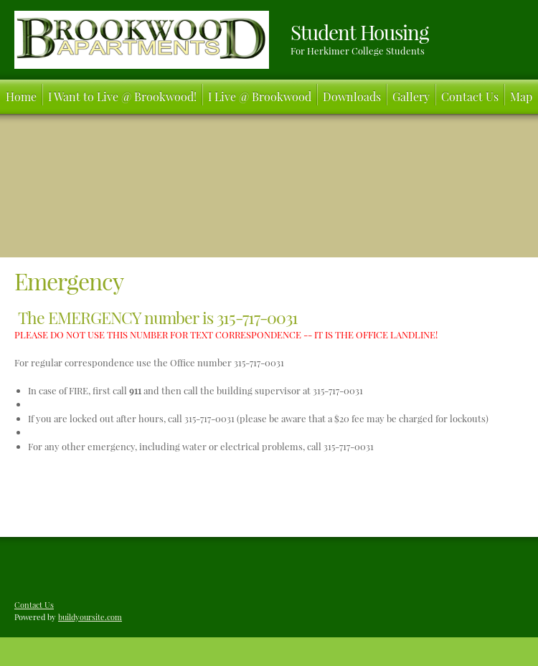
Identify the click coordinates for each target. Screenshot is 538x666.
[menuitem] (21, 97)
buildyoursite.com (90, 617)
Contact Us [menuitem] (34, 604)
